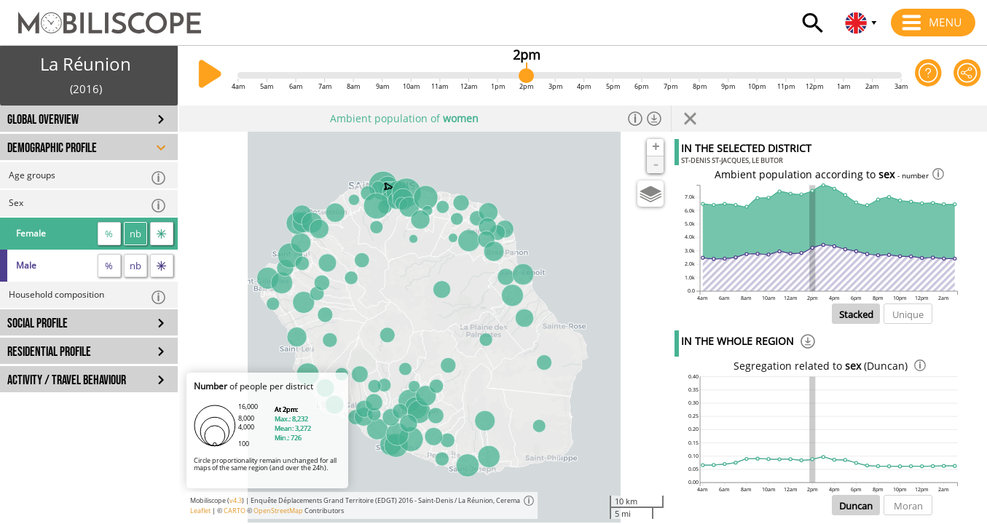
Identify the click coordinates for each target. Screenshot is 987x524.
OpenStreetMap (278, 510)
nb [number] (135, 233)
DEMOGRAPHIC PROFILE (52, 148)
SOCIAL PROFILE (37, 323)
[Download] (808, 343)
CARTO (234, 510)
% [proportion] (109, 233)
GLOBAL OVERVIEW (43, 119)
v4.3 (235, 500)
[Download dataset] (654, 119)
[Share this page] (967, 75)
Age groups (88, 177)
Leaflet (200, 510)
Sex (88, 204)
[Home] (100, 16)
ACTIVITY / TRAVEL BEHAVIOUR (66, 380)
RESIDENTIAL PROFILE (49, 352)
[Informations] (635, 119)
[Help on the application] (928, 75)
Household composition (88, 296)
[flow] (161, 233)
